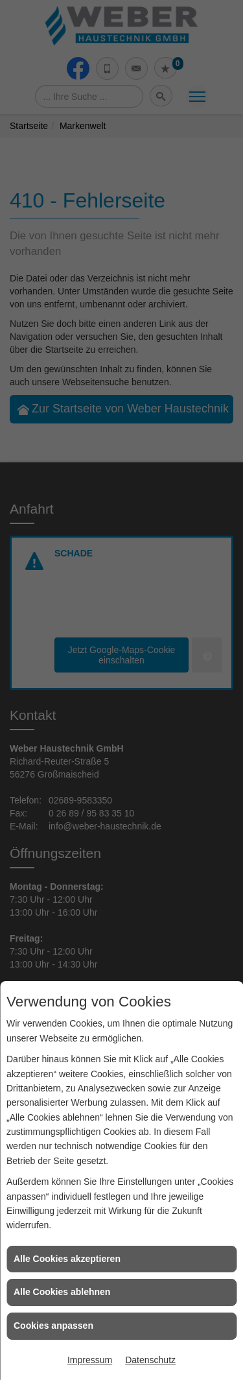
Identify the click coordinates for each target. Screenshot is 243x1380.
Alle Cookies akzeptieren (67, 1259)
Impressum (89, 1360)
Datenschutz (150, 1360)
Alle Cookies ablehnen (62, 1292)
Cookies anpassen (53, 1325)
